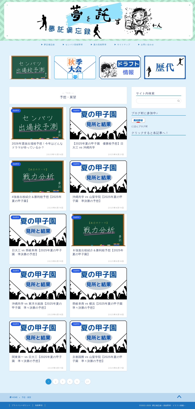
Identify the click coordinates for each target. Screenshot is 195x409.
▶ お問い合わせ (146, 44)
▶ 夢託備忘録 (48, 44)
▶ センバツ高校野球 (73, 44)
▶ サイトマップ (122, 44)
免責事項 (39, 405)
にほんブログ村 (139, 126)
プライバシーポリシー (21, 405)
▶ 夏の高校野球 (99, 44)
